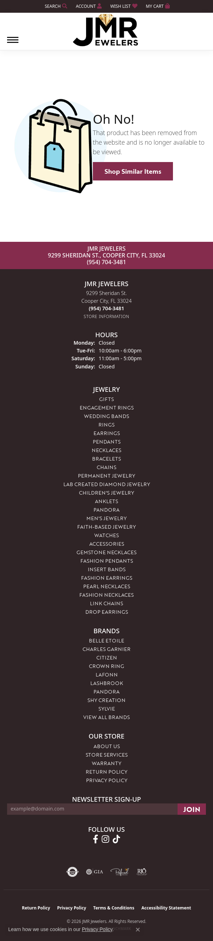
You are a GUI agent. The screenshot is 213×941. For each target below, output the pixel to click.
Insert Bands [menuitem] (106, 569)
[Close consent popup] (138, 930)
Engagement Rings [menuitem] (107, 407)
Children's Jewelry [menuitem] (106, 492)
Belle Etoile (106, 640)
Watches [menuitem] (106, 535)
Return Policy (106, 771)
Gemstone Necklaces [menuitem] (106, 552)
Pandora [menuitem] (106, 509)
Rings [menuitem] (106, 424)
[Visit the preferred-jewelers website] (119, 872)
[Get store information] (106, 316)
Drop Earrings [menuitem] (106, 612)
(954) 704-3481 (106, 262)
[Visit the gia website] (94, 872)
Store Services (107, 754)
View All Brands (106, 717)
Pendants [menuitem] (106, 441)
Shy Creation (106, 700)
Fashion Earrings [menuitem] (106, 577)
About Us (107, 746)
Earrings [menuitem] (107, 433)
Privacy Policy (106, 780)
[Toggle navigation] (13, 43)
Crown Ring (106, 666)
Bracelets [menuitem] (106, 458)
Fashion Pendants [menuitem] (106, 560)
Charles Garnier (106, 649)
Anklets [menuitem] (106, 501)
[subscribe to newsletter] (192, 809)
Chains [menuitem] (106, 467)
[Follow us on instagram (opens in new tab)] (105, 839)
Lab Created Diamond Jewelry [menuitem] (106, 484)
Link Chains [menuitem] (106, 603)
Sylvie (107, 708)
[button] (55, 6)
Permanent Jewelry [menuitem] (106, 475)
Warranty (106, 763)
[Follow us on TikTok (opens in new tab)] (116, 839)
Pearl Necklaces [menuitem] (106, 586)
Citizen (106, 657)
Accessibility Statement (166, 908)
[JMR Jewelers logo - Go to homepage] (106, 30)
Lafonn (107, 674)
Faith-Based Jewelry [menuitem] (106, 526)
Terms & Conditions (113, 908)
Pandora (106, 691)
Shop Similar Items (133, 171)
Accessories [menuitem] (106, 543)
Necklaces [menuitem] (106, 450)
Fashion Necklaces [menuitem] (106, 594)
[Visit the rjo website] (141, 872)
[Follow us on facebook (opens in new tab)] (95, 839)
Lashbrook (106, 683)
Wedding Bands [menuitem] (106, 416)
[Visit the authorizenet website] (72, 872)
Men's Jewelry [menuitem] (106, 518)
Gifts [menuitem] (106, 399)
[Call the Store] (106, 308)
